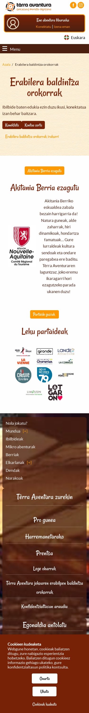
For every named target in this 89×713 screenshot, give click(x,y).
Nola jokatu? (16, 423)
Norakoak (14, 478)
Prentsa (44, 553)
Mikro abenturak (20, 446)
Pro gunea (44, 519)
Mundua (13, 431)
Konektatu (43, 27)
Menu (11, 49)
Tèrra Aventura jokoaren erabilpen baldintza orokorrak (44, 587)
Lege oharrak (44, 568)
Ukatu (44, 691)
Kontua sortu (33, 125)
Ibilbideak (14, 439)
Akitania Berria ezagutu (44, 171)
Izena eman (62, 27)
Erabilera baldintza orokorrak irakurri (32, 136)
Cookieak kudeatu (44, 704)
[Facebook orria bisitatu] (73, 5)
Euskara (78, 37)
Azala (6, 64)
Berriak (12, 454)
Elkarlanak (15, 462)
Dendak (13, 470)
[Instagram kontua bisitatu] (81, 5)
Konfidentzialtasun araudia (44, 606)
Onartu (45, 678)
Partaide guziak (44, 314)
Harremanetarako (44, 536)
